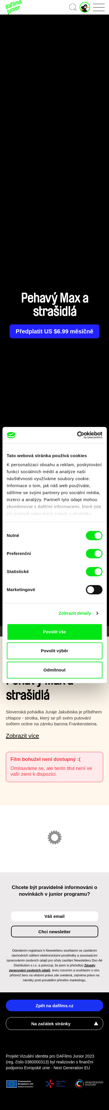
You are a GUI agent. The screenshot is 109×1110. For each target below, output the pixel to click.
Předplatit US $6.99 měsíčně (54, 331)
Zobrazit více (22, 736)
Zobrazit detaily (75, 613)
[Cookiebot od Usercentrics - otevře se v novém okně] (77, 435)
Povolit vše (54, 631)
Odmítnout (55, 669)
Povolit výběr (54, 650)
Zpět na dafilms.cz (54, 1005)
